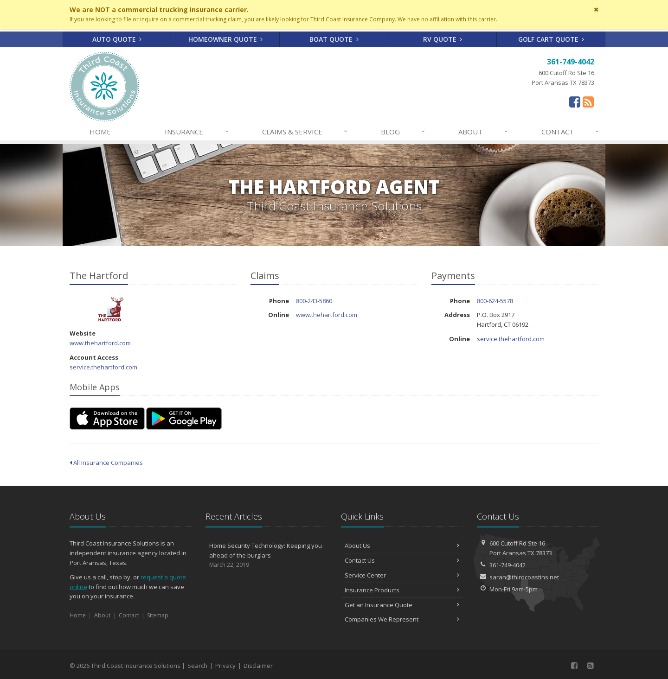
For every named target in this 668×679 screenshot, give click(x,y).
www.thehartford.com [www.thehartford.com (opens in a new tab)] (100, 343)
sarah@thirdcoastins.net (524, 577)
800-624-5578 (495, 301)
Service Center (402, 575)
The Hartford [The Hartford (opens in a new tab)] (111, 309)
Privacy (225, 665)
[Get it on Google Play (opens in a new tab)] (184, 418)
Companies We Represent (402, 619)
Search (197, 665)
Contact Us (402, 560)
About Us (402, 545)
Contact (570, 132)
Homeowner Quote (225, 39)
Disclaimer (258, 665)
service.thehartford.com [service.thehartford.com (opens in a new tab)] (103, 367)
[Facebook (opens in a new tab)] (574, 101)
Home (100, 131)
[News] (590, 665)
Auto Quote (117, 39)
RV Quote (442, 39)
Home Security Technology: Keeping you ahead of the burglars (266, 555)
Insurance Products (402, 590)
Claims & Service (305, 132)
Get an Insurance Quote (402, 605)
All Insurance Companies (106, 462)
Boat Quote (334, 39)
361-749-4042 (507, 565)
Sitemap (157, 615)
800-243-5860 (314, 301)
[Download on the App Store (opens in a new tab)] (107, 418)
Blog (403, 132)
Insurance (197, 132)
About (483, 132)
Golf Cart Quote (551, 39)
